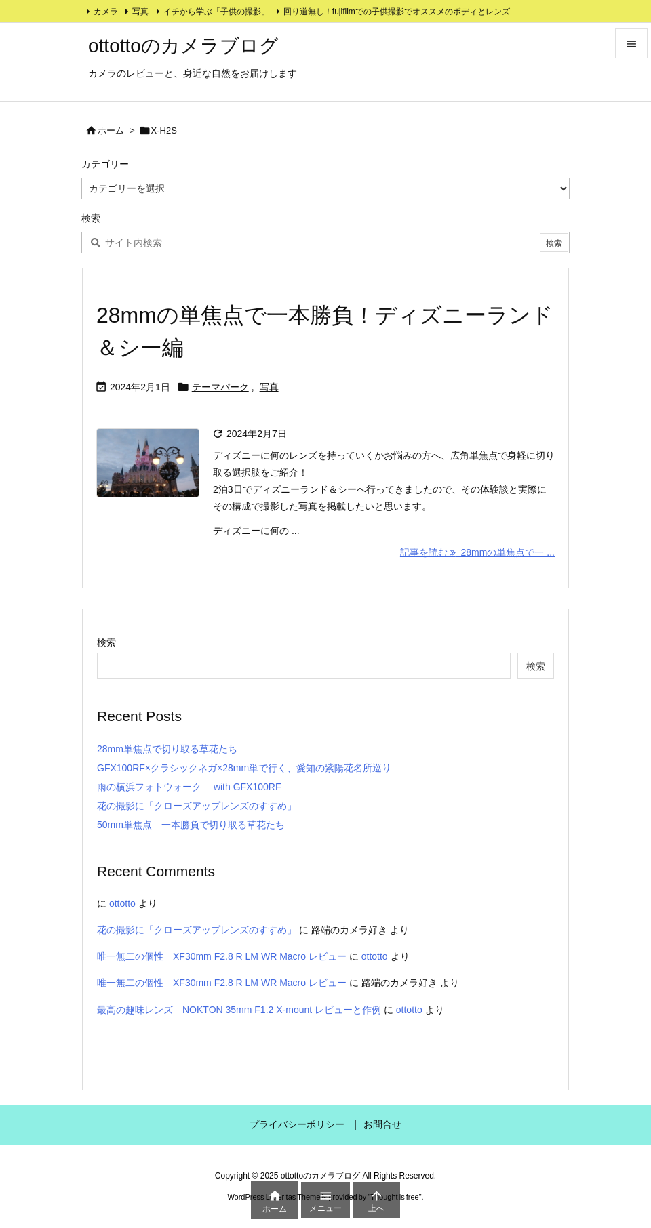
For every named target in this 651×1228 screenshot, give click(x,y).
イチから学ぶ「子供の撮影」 (216, 11)
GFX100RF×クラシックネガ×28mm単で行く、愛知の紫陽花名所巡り (244, 767)
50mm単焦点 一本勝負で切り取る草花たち (191, 824)
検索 (106, 642)
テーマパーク (220, 387)
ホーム (111, 130)
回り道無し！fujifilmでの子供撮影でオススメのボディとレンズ (396, 11)
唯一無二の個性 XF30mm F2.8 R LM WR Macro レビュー (222, 956)
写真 (140, 11)
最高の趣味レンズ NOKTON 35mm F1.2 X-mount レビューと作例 (239, 1009)
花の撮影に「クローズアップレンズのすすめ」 (196, 805)
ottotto (122, 903)
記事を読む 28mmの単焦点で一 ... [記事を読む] (477, 552)
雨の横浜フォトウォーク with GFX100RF (189, 786)
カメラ (106, 11)
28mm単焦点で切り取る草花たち (167, 748)
